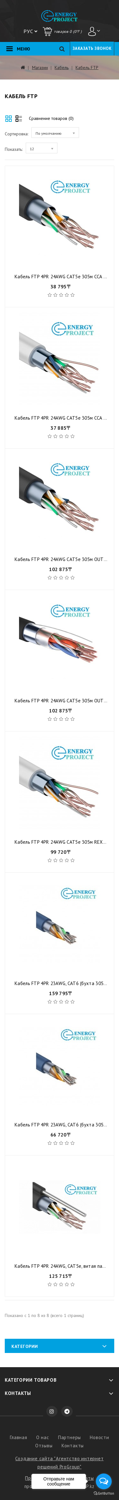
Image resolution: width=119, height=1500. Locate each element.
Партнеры (69, 1437)
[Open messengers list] (104, 1481)
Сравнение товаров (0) (51, 118)
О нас (42, 1437)
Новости (99, 1437)
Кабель (62, 67)
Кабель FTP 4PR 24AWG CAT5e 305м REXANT (63, 842)
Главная (18, 1437)
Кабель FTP (87, 67)
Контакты (73, 1446)
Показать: (14, 149)
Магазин (40, 67)
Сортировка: (16, 134)
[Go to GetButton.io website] (104, 1493)
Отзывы (44, 1446)
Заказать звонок (92, 48)
